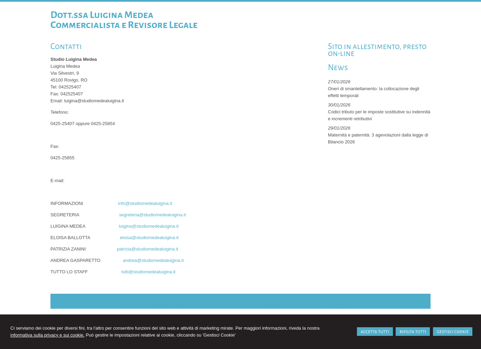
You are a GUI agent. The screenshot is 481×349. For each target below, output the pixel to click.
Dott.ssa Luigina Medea (101, 15)
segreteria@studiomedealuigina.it (152, 214)
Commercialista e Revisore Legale (124, 25)
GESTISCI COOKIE (453, 331)
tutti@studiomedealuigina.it (148, 271)
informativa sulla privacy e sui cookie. (47, 335)
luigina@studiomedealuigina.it (149, 226)
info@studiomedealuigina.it (145, 203)
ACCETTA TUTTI (375, 331)
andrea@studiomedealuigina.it (153, 260)
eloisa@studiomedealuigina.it (149, 237)
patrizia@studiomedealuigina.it (147, 249)
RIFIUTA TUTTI (412, 331)
